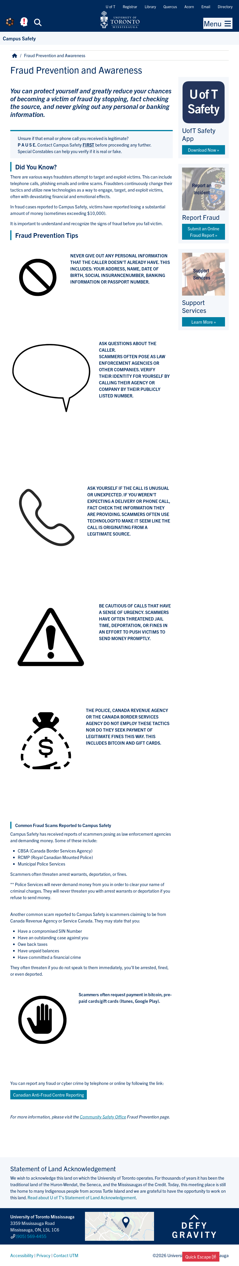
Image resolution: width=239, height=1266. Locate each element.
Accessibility (21, 1255)
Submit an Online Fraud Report (203, 232)
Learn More (202, 322)
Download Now (202, 150)
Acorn (189, 6)
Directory (225, 6)
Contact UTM (65, 1255)
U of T (110, 6)
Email (205, 6)
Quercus (170, 6)
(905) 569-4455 (31, 1236)
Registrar (130, 6)
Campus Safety (19, 38)
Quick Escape (200, 1256)
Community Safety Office (103, 1116)
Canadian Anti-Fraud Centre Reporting (48, 1095)
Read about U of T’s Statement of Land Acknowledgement (82, 1197)
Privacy (43, 1255)
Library (150, 6)
